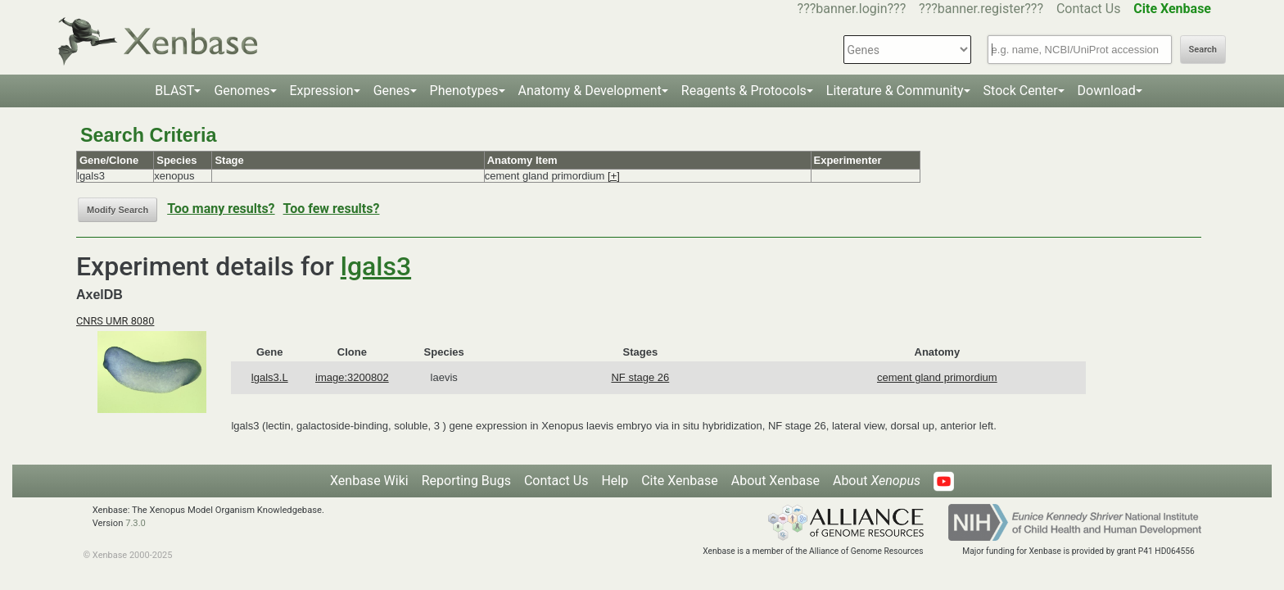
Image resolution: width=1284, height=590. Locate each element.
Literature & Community (895, 90)
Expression (322, 90)
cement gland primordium (937, 377)
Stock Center (1020, 90)
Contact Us (1088, 8)
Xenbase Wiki (369, 480)
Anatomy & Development (590, 90)
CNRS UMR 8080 (115, 321)
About (876, 480)
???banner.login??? (852, 8)
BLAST (174, 90)
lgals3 (376, 266)
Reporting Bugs (466, 480)
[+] (614, 176)
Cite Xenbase (679, 480)
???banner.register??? (981, 8)
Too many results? (220, 208)
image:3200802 (352, 377)
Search (1203, 49)
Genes (391, 90)
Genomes (241, 90)
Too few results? (331, 208)
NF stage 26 (640, 377)
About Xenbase (775, 480)
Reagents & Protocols (744, 90)
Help (614, 480)
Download (1107, 90)
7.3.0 (135, 523)
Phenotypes (464, 90)
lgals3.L (269, 377)
